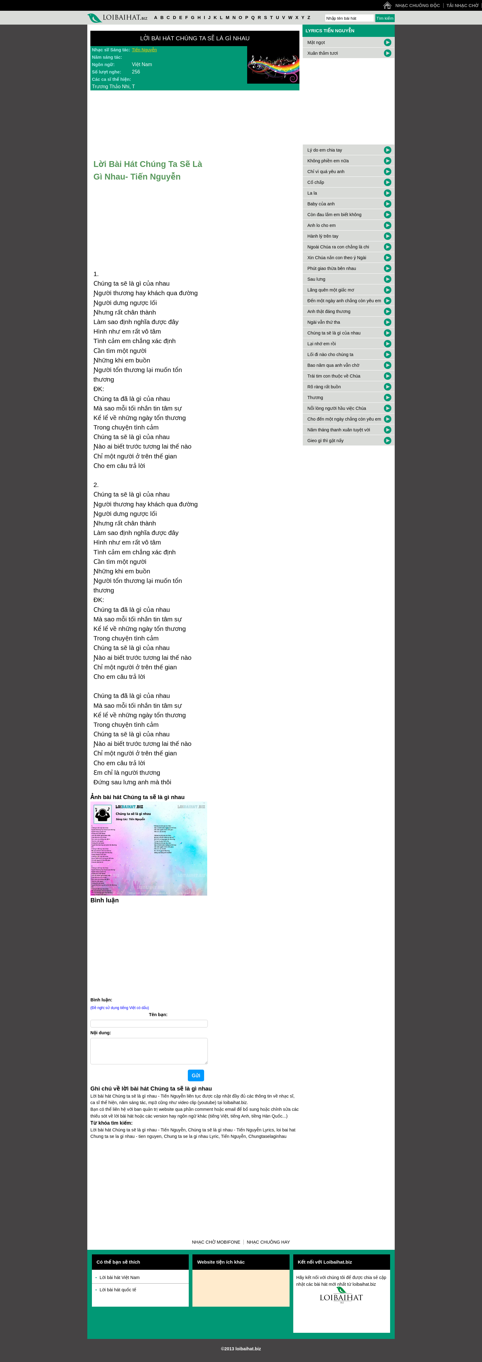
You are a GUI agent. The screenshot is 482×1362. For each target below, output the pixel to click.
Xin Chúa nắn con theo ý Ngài (336, 257)
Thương (315, 397)
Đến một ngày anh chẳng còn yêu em (344, 300)
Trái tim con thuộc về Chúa (333, 376)
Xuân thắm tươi (322, 53)
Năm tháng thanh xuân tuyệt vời (338, 429)
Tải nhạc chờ (463, 5)
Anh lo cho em (321, 225)
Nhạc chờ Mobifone (216, 1247)
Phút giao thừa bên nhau (331, 268)
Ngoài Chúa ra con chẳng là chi (338, 246)
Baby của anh (321, 203)
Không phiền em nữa (328, 160)
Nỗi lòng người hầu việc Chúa (336, 408)
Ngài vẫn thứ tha (323, 322)
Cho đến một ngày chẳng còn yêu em (344, 419)
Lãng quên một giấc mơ (330, 289)
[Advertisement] (148, 949)
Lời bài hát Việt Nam (120, 1282)
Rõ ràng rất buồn (324, 386)
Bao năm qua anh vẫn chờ (333, 365)
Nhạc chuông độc (417, 5)
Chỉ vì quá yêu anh (325, 171)
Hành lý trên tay (322, 236)
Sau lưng (316, 279)
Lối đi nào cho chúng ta (330, 354)
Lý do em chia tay (324, 150)
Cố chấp (315, 182)
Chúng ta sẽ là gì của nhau (334, 333)
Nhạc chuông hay (268, 1247)
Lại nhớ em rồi (321, 343)
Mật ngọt (316, 42)
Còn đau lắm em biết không (334, 214)
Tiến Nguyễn (144, 49)
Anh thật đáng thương (328, 311)
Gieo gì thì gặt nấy (325, 440)
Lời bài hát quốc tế (118, 1294)
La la (312, 193)
